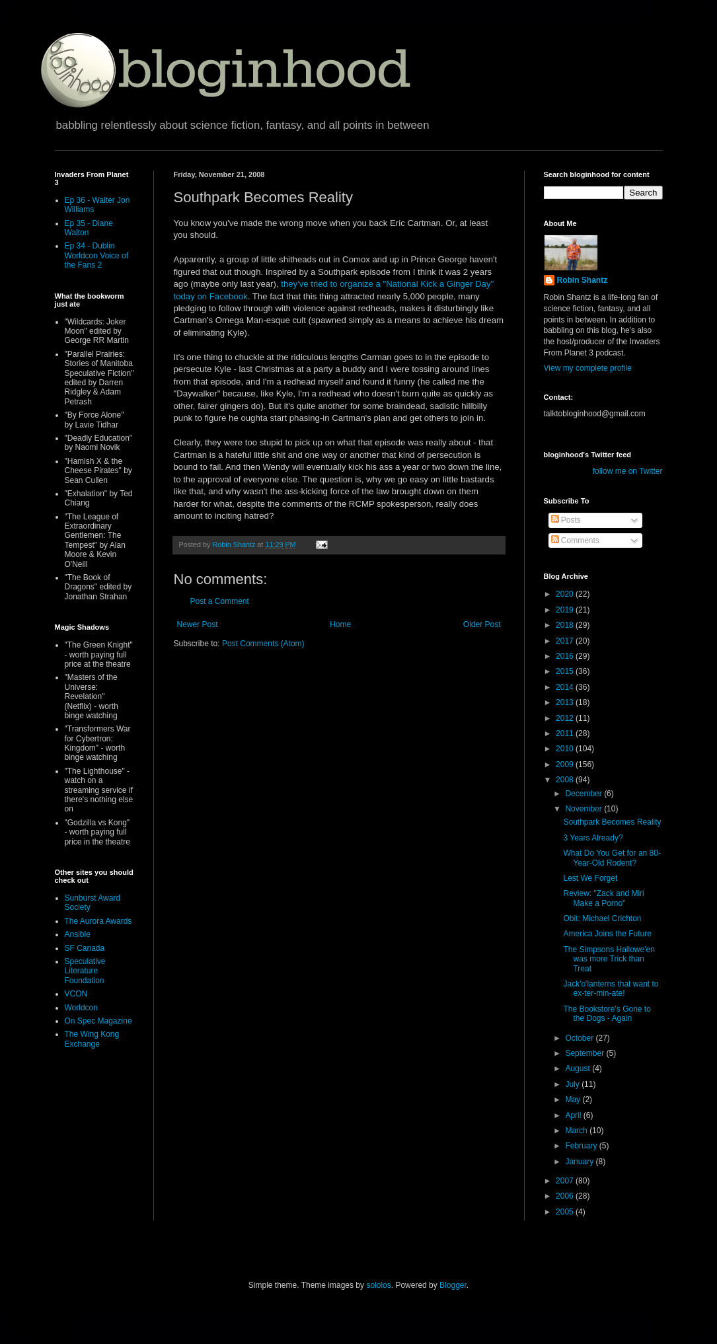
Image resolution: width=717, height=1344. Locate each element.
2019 (566, 610)
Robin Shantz (582, 280)
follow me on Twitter (628, 471)
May (573, 1099)
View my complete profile (588, 368)
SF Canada (85, 948)
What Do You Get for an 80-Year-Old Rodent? (611, 857)
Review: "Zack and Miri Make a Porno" (603, 898)
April (574, 1115)
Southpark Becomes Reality (612, 822)
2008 (566, 779)
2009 (566, 764)
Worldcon (81, 1007)
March (577, 1130)
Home (340, 624)
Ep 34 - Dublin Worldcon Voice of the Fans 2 (97, 255)
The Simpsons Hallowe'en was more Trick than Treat (608, 959)
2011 (566, 733)
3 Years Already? (593, 837)
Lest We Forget (590, 878)
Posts (566, 520)
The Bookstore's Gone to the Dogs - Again (606, 1013)
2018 (566, 625)
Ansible (78, 934)
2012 (566, 718)
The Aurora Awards (98, 921)
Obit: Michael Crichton (602, 918)
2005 (566, 1211)
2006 (566, 1196)
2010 (566, 748)
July (573, 1084)
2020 (566, 594)
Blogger (453, 1285)
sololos (378, 1285)
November (584, 808)
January (580, 1161)
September (585, 1053)
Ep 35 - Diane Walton (89, 228)
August (578, 1068)
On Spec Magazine (98, 1021)
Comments (575, 540)
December (584, 793)
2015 (566, 671)
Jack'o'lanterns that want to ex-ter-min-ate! (610, 988)
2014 (566, 687)
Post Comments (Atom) (263, 643)
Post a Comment (219, 601)
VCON (76, 993)
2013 (566, 702)
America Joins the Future (607, 933)
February (582, 1145)
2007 (566, 1180)
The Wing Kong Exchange (92, 1038)
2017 (566, 641)
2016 (566, 656)
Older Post (482, 624)
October (580, 1038)
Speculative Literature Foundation (85, 971)
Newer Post (197, 624)
